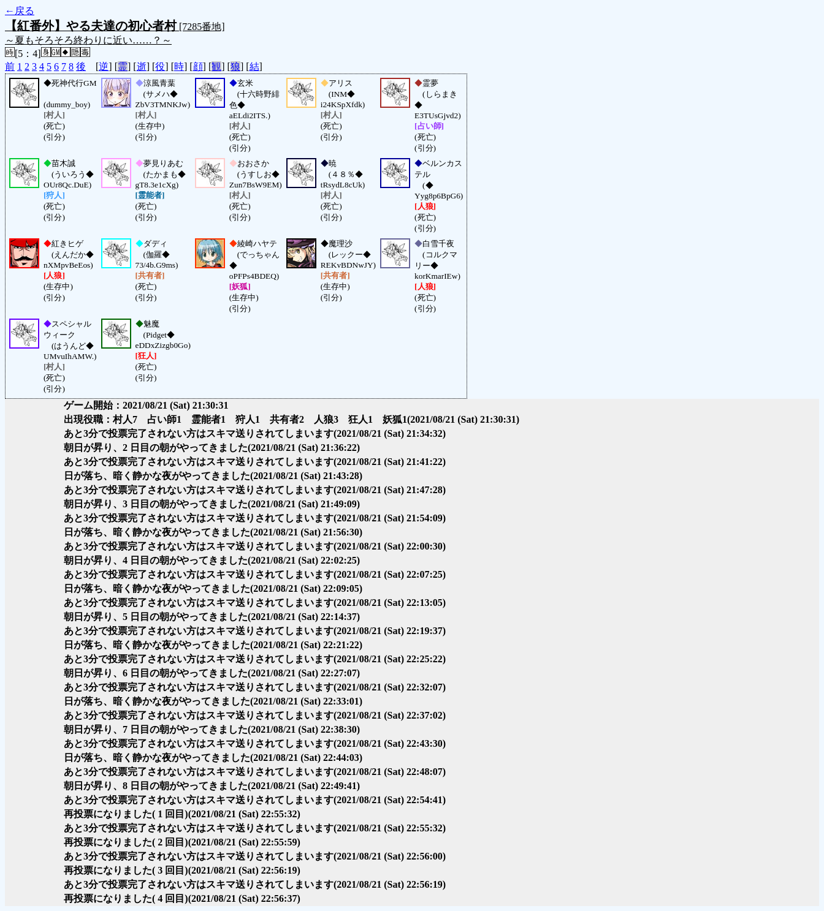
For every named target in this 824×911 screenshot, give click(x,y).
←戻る (19, 11)
